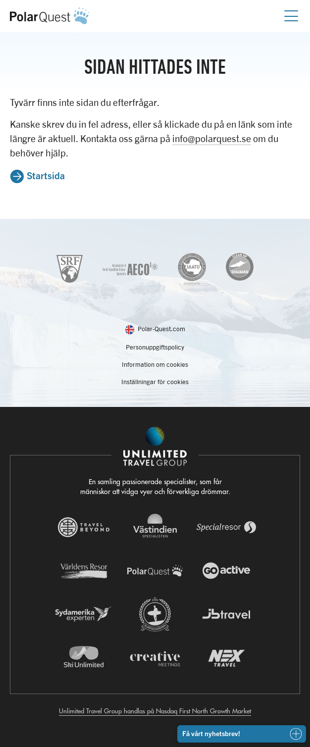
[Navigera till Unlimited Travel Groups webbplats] (155, 446)
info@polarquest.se (211, 138)
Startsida (46, 175)
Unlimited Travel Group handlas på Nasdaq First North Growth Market (155, 710)
